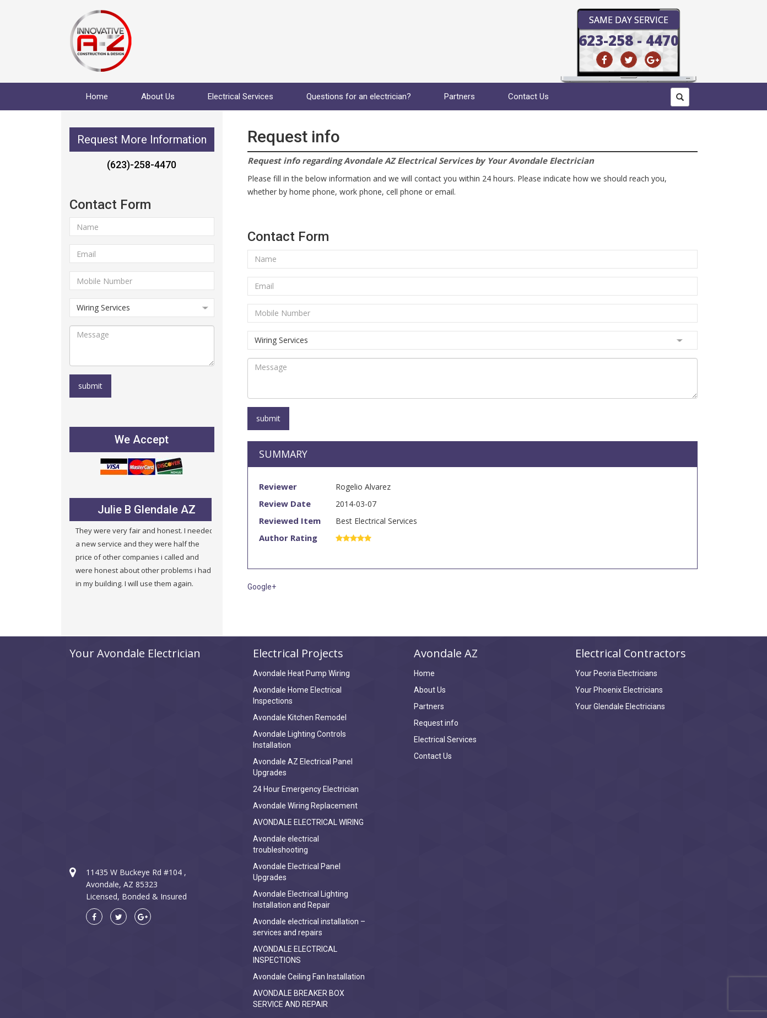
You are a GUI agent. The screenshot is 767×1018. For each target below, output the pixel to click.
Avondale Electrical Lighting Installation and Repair (300, 899)
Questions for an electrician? (358, 96)
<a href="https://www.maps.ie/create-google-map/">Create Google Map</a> (141, 753)
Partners (459, 96)
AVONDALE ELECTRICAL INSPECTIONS (295, 955)
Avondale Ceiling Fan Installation (309, 976)
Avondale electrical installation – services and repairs (309, 927)
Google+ (261, 586)
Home (97, 96)
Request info (436, 723)
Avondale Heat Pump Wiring (301, 673)
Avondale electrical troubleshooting (286, 844)
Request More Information (142, 139)
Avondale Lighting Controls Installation (299, 739)
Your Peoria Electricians (616, 673)
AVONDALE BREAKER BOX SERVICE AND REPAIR (298, 999)
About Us (158, 96)
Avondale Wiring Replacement (305, 805)
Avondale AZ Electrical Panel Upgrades (303, 767)
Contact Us (528, 96)
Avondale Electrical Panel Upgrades (297, 872)
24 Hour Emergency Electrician (306, 789)
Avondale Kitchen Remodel (300, 717)
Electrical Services (240, 96)
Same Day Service (628, 20)
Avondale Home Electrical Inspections (297, 695)
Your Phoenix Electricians (619, 689)
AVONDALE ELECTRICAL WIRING (308, 822)
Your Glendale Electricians (620, 706)
